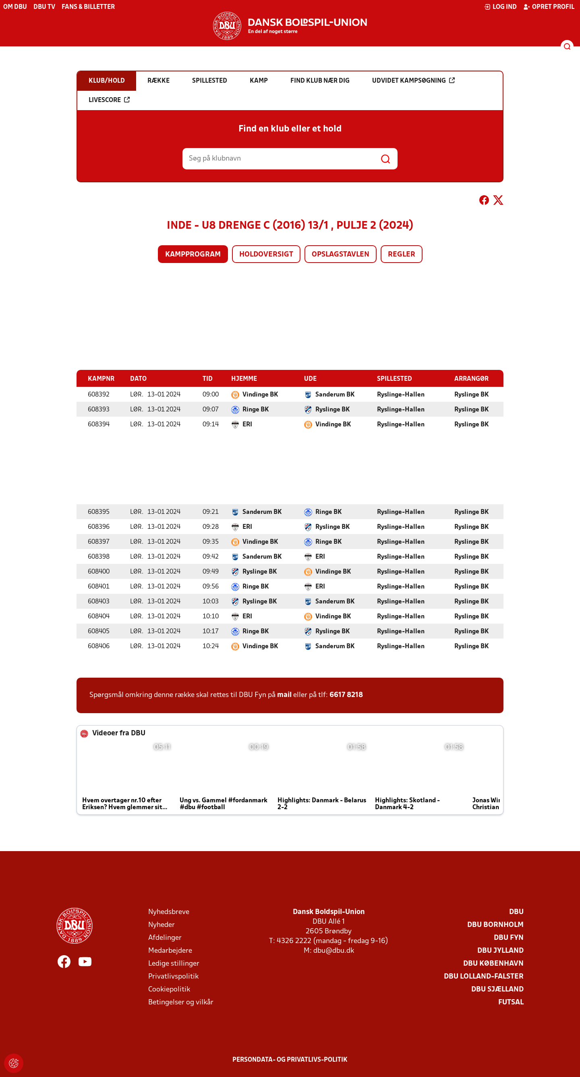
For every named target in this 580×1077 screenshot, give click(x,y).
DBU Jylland (500, 950)
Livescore (109, 100)
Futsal (511, 1002)
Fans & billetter (88, 7)
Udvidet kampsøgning (413, 80)
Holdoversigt (266, 254)
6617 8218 (346, 694)
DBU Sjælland (497, 989)
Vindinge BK (260, 394)
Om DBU (15, 7)
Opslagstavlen (340, 254)
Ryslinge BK (471, 394)
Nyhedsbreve (168, 911)
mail (284, 694)
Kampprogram (193, 254)
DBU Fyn (509, 937)
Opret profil (548, 6)
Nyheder (161, 924)
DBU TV (44, 7)
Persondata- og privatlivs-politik (290, 1059)
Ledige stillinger (173, 963)
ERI (247, 424)
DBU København (493, 963)
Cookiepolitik (169, 989)
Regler (401, 254)
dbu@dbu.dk (333, 950)
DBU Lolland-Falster (484, 976)
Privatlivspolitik (173, 976)
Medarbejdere (170, 950)
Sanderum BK (335, 394)
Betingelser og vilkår (180, 1002)
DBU (516, 911)
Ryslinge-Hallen (401, 394)
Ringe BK (255, 409)
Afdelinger (165, 937)
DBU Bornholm (495, 924)
